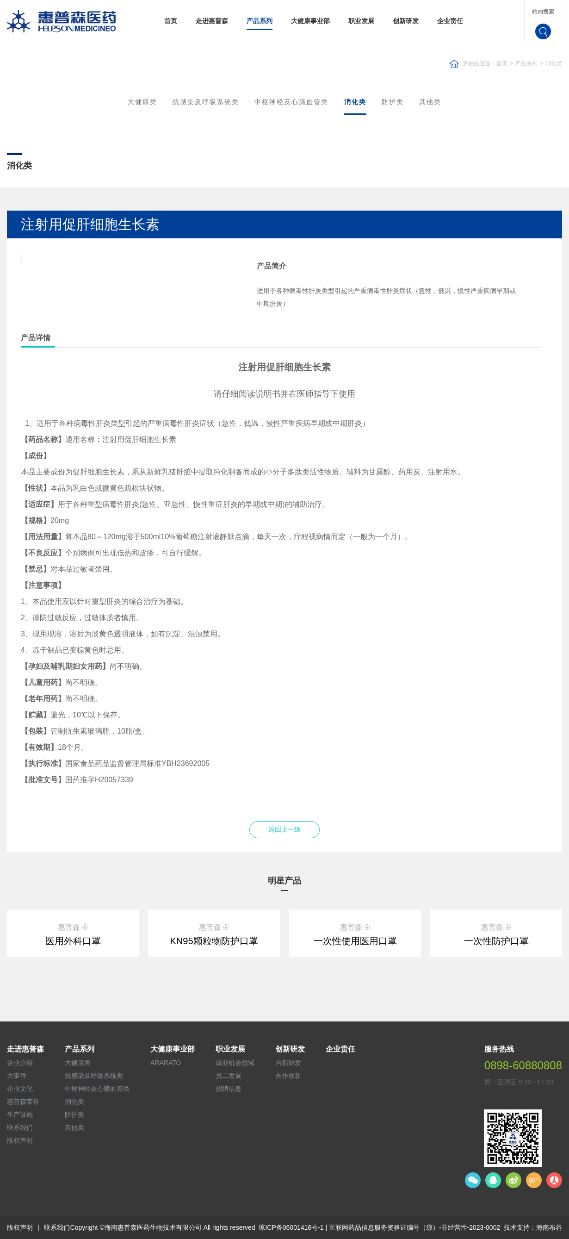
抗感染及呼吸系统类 (206, 102)
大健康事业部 (310, 21)
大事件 (16, 1075)
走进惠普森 (212, 21)
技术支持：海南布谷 (533, 1227)
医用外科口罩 (73, 941)
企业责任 (450, 21)
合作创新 (288, 1075)
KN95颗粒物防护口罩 (214, 941)
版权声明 (20, 1140)
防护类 (393, 102)
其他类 (430, 102)
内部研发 (288, 1062)
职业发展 (361, 21)
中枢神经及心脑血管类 (291, 102)
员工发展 (228, 1075)
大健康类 (142, 102)
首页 (170, 21)
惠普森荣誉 (23, 1101)
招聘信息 (228, 1088)
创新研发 (406, 21)
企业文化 (20, 1088)
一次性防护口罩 (496, 941)
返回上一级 (284, 829)
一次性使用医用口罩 (355, 941)
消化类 (553, 63)
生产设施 (20, 1114)
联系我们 (20, 1127)
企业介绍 (20, 1062)
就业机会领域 (235, 1062)
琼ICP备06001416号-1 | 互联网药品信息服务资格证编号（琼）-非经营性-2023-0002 (379, 1227)
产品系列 (259, 21)
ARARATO (165, 1062)
